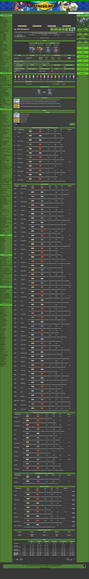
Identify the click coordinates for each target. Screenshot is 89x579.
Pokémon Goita (2, 231)
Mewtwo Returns (3, 260)
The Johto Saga (3, 78)
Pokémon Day (2, 61)
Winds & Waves (3, 111)
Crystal (1, 208)
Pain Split (16, 477)
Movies (6, 254)
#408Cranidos (21, 559)
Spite (15, 434)
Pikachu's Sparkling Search (5, 297)
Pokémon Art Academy (4, 151)
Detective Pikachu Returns (4, 121)
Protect (22, 223)
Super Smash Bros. (3, 220)
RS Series (2, 244)
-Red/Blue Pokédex (3, 19)
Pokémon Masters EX (4, 119)
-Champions (2, 51)
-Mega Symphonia (3, 349)
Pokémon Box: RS (3, 198)
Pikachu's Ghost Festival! (4, 294)
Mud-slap (16, 460)
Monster (64, 84)
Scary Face (19, 154)
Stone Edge (23, 344)
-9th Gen (1, 52)
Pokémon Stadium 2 (3, 209)
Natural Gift (23, 374)
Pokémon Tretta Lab (3, 165)
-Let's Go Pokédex (3, 25)
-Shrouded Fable (3, 323)
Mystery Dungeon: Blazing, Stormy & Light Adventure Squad (6, 181)
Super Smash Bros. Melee (4, 211)
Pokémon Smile (3, 131)
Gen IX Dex (19, 34)
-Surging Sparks (3, 321)
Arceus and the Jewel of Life (5, 269)
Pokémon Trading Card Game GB (6, 219)
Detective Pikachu (3, 143)
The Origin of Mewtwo (4, 257)
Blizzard (22, 214)
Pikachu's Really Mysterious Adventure (5, 299)
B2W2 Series (2, 250)
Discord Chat (2, 66)
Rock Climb (23, 409)
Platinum (1, 177)
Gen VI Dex (56, 34)
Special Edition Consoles (4, 225)
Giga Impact (23, 335)
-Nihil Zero (2, 345)
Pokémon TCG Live (3, 134)
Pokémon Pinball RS (3, 199)
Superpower (16, 469)
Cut (21, 387)
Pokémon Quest (3, 144)
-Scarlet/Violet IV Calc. (4, 49)
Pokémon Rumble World (4, 154)
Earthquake (23, 249)
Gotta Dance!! (2, 292)
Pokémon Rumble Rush (4, 141)
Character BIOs (2, 238)
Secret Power (24, 296)
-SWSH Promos (3, 340)
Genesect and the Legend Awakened (4, 275)
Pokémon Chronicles (3, 88)
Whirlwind (16, 517)
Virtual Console (2, 224)
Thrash (15, 495)
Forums (11, 12)
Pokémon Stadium (3, 218)
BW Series (2, 249)
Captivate (23, 361)
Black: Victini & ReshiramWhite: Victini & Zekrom (5, 271)
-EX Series (2, 335)
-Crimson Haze (2, 359)
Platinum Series (3, 247)
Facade (22, 292)
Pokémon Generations (4, 92)
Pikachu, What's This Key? (4, 301)
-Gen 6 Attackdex (3, 37)
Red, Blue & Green (3, 213)
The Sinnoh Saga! (3, 81)
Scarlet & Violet (2, 113)
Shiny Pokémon (3, 90)
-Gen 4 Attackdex (3, 35)
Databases (6, 15)
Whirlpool (23, 400)
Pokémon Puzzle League (4, 215)
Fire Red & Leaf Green (4, 193)
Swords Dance (24, 353)
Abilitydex (1, 43)
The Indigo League (3, 77)
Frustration (23, 232)
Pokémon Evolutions (3, 94)
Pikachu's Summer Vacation (5, 288)
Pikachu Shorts (6, 286)
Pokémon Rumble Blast (4, 169)
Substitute (23, 383)
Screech (19, 175)
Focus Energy (20, 141)
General (52, 29)
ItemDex (1, 41)
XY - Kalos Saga (3, 83)
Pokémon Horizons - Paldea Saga (6, 87)
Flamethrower (24, 275)
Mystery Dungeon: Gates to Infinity (6, 166)
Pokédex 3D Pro (3, 171)
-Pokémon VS (2, 363)
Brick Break (23, 262)
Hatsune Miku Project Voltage (5, 58)
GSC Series (2, 243)
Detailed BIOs (2, 239)
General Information (3, 236)
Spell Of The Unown (3, 259)
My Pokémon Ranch (3, 190)
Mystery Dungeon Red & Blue (5, 201)
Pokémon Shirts (3, 64)
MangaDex (2, 237)
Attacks (60, 29)
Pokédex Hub (26, 12)
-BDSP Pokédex (3, 27)
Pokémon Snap (2, 216)
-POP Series (2, 343)
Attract (22, 305)
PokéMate (2, 205)
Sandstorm (23, 279)
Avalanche (23, 348)
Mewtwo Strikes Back (4, 258)
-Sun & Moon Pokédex (4, 24)
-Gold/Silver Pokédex (3, 20)
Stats (63, 29)
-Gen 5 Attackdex (3, 36)
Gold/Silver (2, 207)
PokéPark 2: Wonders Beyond (5, 168)
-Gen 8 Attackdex (3, 39)
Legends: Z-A (2, 114)
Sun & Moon (2, 136)
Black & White (2, 162)
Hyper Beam (23, 219)
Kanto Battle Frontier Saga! (5, 80)
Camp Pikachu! (2, 291)
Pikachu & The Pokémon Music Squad (5, 302)
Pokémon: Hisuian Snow (4, 95)
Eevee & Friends (3, 300)
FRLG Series (2, 245)
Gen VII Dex (44, 34)
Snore (15, 430)
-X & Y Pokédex (3, 23)
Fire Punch (16, 417)
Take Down (19, 149)
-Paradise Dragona (3, 356)
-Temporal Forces (3, 325)
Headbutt (19, 132)
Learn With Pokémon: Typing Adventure (5, 172)
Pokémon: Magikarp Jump (4, 140)
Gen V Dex (69, 34)
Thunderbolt (23, 240)
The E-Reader (2, 204)
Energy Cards (2, 309)
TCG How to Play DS (3, 173)
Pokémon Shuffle (3, 153)
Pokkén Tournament (3, 158)
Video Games (6, 109)
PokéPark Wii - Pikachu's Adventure (4, 183)
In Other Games (3, 223)
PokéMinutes (2, 98)
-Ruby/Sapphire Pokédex (4, 21)
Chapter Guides (3, 240)
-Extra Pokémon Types (4, 307)
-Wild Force (2, 360)
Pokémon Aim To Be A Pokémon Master (5, 86)
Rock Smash (23, 404)
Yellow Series (2, 242)
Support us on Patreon (44, 567)
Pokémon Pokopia (3, 115)
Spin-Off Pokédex (3, 44)
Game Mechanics (3, 48)
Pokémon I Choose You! (4, 280)
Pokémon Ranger (3, 200)
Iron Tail (22, 236)
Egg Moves (66, 29)
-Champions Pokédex (4, 31)
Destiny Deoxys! (3, 264)
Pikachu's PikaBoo (3, 290)
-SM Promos (2, 341)
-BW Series (2, 333)
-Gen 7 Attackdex (3, 38)
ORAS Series (2, 252)
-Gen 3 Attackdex (3, 34)
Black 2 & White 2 (3, 163)
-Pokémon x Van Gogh (4, 60)
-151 (1, 327)
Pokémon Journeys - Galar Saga (5, 84)
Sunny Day (23, 206)
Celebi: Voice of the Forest (4, 261)
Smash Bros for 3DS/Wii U (4, 159)
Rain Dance (23, 227)
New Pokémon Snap (3, 133)
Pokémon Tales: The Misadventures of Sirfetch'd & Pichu (5, 104)
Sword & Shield (2, 124)
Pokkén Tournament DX (4, 142)
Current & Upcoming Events (5, 67)
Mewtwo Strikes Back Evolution (5, 282)
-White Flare (2, 318)
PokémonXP (2, 57)
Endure (22, 322)
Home (8, 12)
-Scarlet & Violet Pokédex (4, 29)
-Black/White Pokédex (4, 22)
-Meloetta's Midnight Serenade (5, 273)
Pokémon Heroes (3, 262)
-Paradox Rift (2, 326)
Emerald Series (2, 246)
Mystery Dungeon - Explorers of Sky (5, 185)
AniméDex (2, 75)
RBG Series (2, 241)
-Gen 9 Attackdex (3, 40)
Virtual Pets (2, 228)
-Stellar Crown (2, 322)
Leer (18, 136)
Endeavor (19, 167)
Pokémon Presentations (4, 62)
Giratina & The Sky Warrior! (5, 268)
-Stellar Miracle (2, 357)
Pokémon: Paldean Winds (4, 96)
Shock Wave (23, 270)
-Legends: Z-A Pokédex (4, 30)
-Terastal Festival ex (3, 354)
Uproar (15, 438)
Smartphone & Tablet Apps (4, 227)
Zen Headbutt (20, 171)
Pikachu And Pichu (3, 289)
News (1, 16)
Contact (16, 12)
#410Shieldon (68, 559)
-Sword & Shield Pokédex (4, 26)
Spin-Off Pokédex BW (4, 46)
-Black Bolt (2, 317)
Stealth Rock (23, 357)
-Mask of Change (3, 358)
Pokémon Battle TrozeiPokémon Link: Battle (5, 150)
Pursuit (18, 145)
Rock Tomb (23, 288)
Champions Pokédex (45, 12)
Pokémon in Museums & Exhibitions (4, 59)
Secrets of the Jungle (3, 283)
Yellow (1, 214)
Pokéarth (53, 12)
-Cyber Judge (2, 361)
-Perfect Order (2, 313)
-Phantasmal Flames (3, 315)
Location (56, 29)
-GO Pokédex (2, 28)
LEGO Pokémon (3, 63)
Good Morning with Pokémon (5, 100)
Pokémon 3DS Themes (4, 226)
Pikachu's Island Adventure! (5, 295)
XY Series (2, 251)
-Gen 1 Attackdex (3, 33)
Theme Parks (2, 65)
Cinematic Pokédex (3, 47)
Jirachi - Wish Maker (3, 263)
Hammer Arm (16, 521)
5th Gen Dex (70, 29)
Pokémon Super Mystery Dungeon (6, 155)
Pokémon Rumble (3, 179)
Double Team (23, 266)
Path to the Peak (3, 97)
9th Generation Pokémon (4, 69)
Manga (6, 235)
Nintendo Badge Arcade (4, 160)
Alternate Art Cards (3, 310)
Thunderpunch (17, 421)
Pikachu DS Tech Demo (4, 203)
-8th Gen (1, 53)
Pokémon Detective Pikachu (5, 284)
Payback (22, 331)
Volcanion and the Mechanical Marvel (5, 279)
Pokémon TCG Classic (4, 312)
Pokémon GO (2, 117)
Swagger (23, 379)
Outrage (15, 464)
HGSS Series (2, 248)
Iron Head (16, 456)
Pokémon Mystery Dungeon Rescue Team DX (5, 130)
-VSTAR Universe (3, 362)
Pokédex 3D (2, 170)
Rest (22, 301)
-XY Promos (2, 342)
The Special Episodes (4, 89)
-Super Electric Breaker (4, 355)
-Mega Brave (2, 348)
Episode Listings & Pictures (5, 74)
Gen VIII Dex (32, 34)
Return (22, 253)
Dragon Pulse (24, 327)
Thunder (22, 245)
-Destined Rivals (3, 319)
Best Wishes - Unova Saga (4, 82)
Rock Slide (23, 366)
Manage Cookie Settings (57, 564)
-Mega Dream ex (3, 346)
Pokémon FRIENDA (3, 233)
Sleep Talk (23, 370)
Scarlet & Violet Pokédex (35, 12)
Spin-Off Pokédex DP (3, 45)
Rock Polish (23, 340)
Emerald (1, 194)
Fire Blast (23, 283)
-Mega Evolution (3, 316)
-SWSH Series (2, 331)
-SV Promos (2, 339)
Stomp (15, 512)
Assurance (19, 158)
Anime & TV (6, 73)
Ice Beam (23, 210)
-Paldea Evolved (3, 329)
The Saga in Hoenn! (3, 79)
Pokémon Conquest (3, 167)
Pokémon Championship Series (5, 56)
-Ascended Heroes (3, 314)
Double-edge (16, 499)
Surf (22, 391)
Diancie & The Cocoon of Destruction (4, 277)
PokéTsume (2, 107)
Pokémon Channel (3, 197)
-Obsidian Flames (3, 328)
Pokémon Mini (2, 210)
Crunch (15, 491)
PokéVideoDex (2, 99)
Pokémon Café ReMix (4, 118)
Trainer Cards (2, 308)
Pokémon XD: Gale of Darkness (5, 196)
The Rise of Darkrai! (3, 267)
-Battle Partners (3, 353)
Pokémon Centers (3, 55)
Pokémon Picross (3, 156)
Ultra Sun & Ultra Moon (4, 137)
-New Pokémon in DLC (4, 70)
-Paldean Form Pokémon (4, 71)
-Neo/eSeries (2, 336)
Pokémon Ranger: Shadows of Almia (5, 187)
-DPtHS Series (2, 334)
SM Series (2, 253)
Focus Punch (23, 188)
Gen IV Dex (19, 36)
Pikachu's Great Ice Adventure (5, 296)
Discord (20, 12)
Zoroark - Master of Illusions (5, 270)
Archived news (2, 17)
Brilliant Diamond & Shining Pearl (6, 125)
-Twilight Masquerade (4, 324)
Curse (15, 525)
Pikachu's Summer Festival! (5, 293)
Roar (22, 193)
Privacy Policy (49, 564)
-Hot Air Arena (2, 352)
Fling (22, 318)
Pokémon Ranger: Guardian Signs (6, 178)
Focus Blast (23, 314)
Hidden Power (24, 201)
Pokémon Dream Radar (4, 164)
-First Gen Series (3, 337)
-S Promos (2, 365)
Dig (21, 258)
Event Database (3, 68)
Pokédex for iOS (3, 174)
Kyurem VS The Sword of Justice (6, 272)
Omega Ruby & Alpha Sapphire (5, 147)
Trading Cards (6, 304)
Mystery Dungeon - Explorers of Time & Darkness (5, 189)
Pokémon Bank (2, 148)
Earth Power (16, 447)
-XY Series (2, 332)
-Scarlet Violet (2, 330)
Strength (22, 396)
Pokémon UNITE (3, 120)
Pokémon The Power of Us (4, 281)
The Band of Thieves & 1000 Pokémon (5, 152)
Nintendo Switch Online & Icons (5, 229)
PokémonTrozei (3, 202)
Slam (15, 508)
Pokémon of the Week (4, 50)
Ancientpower (20, 162)
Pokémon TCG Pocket (4, 122)
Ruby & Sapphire (3, 192)
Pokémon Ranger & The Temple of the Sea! (6, 266)
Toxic (22, 197)
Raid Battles (2, 311)
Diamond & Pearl (3, 176)
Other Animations (3, 101)
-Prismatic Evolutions (3, 320)
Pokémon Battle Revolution (5, 184)
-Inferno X (2, 347)
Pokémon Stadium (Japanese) (5, 217)
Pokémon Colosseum (4, 195)
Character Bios (2, 76)
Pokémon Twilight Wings (4, 93)
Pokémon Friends (3, 116)
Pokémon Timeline (3, 54)
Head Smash (20, 179)
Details (72, 124)
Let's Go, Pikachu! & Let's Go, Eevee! (5, 139)
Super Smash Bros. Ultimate (5, 145)
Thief (22, 309)
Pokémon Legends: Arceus (4, 126)
